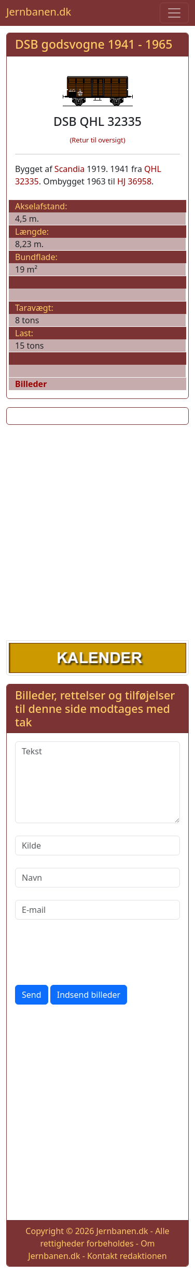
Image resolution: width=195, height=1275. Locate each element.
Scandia (69, 169)
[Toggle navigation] (174, 13)
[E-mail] (97, 910)
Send (31, 994)
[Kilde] (97, 845)
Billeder (31, 384)
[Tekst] (97, 782)
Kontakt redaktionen (127, 1256)
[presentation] (94, 952)
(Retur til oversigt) (98, 140)
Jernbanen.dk (38, 12)
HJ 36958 (134, 181)
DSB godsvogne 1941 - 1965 (93, 44)
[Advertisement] (97, 530)
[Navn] (97, 877)
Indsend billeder (88, 994)
